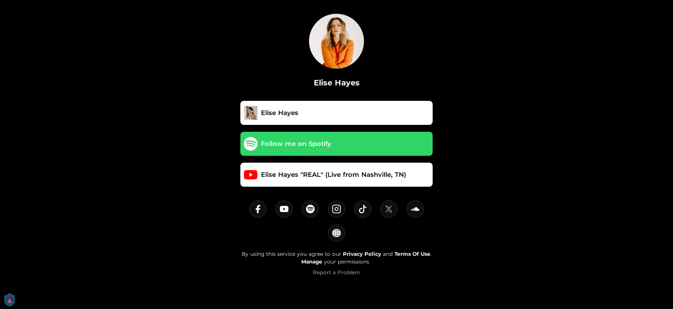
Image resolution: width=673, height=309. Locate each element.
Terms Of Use (412, 254)
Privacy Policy (362, 254)
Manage (311, 261)
